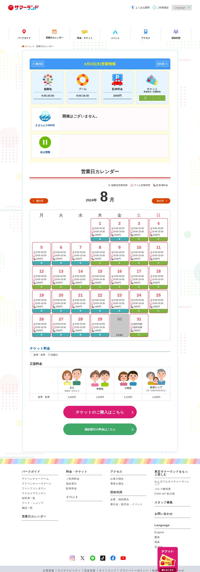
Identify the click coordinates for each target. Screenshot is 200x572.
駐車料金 (71, 488)
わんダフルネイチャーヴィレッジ (172, 482)
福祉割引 (71, 483)
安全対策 (90, 570)
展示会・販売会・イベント (126, 504)
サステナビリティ (69, 570)
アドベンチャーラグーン (37, 483)
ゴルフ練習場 (163, 489)
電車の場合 (117, 483)
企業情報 (48, 570)
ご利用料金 (73, 478)
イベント (72, 497)
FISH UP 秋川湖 (165, 493)
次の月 (160, 200)
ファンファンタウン (34, 488)
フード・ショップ (32, 503)
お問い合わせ (164, 513)
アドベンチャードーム (35, 478)
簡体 (157, 542)
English (159, 532)
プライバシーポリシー (134, 570)
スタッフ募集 (164, 502)
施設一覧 (27, 507)
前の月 (39, 200)
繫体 (157, 537)
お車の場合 (117, 478)
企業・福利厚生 (119, 499)
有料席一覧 (28, 498)
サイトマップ (107, 570)
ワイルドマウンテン (34, 493)
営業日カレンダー (34, 516)
